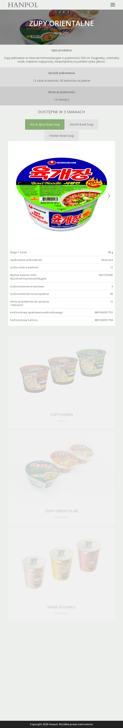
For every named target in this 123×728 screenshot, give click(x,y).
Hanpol (53, 724)
